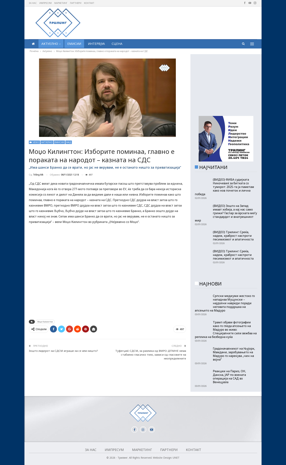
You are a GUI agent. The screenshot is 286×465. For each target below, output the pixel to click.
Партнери (75, 3)
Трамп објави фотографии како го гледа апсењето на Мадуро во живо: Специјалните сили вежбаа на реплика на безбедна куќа (226, 329)
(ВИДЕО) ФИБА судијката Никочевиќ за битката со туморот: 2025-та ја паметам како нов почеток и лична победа (224, 187)
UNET (176, 457)
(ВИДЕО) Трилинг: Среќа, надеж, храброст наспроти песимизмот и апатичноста (233, 235)
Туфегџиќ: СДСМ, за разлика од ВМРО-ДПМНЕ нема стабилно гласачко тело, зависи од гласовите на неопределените (150, 354)
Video (34, 142)
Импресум (45, 3)
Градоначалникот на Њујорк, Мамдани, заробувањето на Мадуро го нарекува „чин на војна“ (234, 354)
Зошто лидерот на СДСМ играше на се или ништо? (63, 351)
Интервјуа (96, 44)
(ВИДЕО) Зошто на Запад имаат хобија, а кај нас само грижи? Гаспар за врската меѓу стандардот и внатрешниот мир (226, 213)
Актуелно (49, 44)
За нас (33, 3)
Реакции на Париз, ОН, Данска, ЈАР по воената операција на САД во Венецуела (229, 376)
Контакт (89, 3)
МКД (68, 142)
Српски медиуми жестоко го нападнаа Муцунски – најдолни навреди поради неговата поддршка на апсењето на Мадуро (225, 303)
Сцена (117, 44)
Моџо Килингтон (45, 321)
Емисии (74, 44)
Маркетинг (60, 3)
